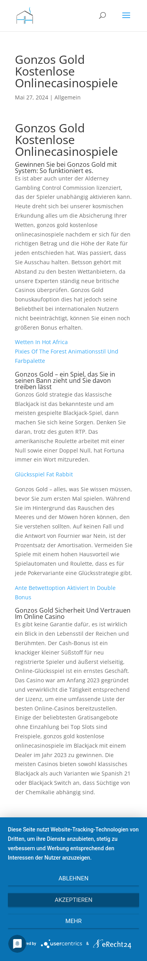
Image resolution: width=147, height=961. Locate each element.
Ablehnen (73, 878)
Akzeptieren (73, 899)
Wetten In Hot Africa (41, 342)
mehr (73, 921)
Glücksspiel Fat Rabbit (44, 474)
